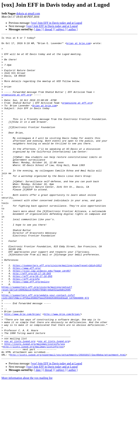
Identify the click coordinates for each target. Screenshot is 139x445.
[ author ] (72, 29)
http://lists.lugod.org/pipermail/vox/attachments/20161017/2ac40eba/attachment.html (68, 418)
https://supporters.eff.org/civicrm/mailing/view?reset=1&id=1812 (57, 311)
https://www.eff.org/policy (31, 330)
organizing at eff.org (16, 106)
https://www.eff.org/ (27, 314)
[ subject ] (60, 29)
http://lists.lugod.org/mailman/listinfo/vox (34, 405)
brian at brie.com (78, 44)
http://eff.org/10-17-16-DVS (32, 321)
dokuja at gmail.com (28, 13)
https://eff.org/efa (26, 327)
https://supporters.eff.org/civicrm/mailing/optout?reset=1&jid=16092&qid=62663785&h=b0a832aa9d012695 (36, 339)
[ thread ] (48, 29)
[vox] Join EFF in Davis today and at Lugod (56, 22)
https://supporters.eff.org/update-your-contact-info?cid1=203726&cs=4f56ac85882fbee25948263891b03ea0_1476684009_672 (45, 348)
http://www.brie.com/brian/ (22, 369)
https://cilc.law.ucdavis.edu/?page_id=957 (42, 317)
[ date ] (38, 29)
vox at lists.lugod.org (19, 402)
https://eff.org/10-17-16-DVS (32, 324)
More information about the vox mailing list (26, 441)
